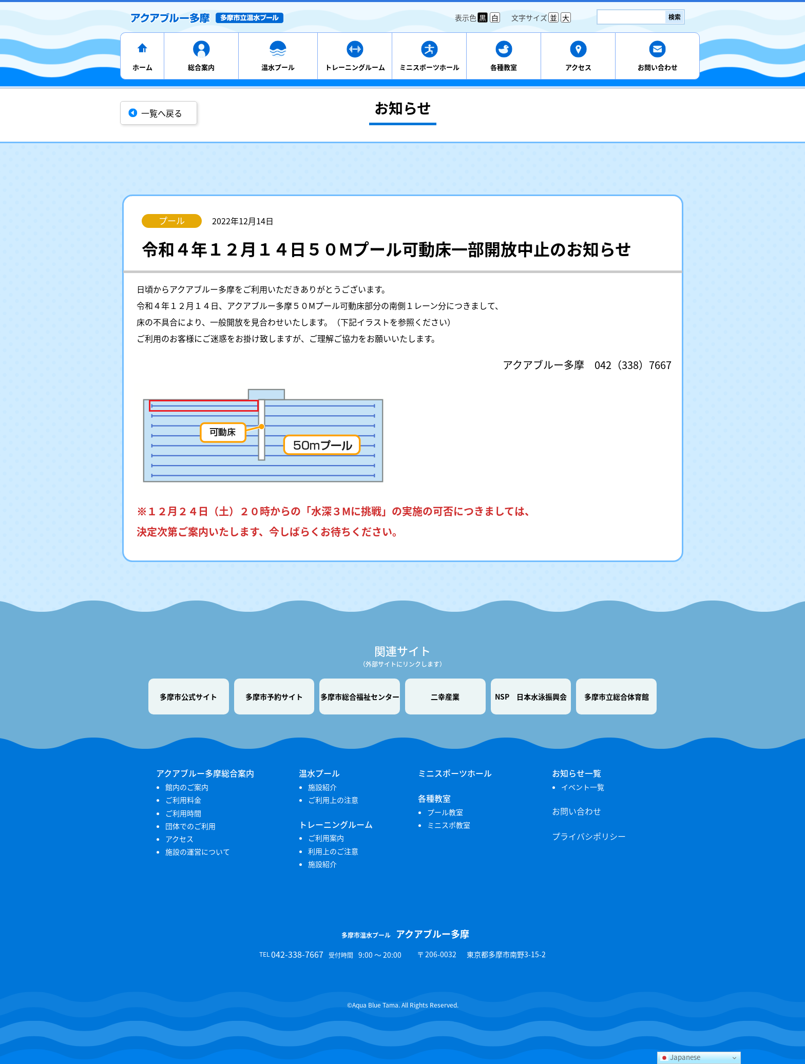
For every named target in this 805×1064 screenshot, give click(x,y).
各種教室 (503, 67)
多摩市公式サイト (188, 696)
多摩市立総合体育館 (616, 696)
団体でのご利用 (190, 826)
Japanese (680, 1057)
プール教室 (445, 812)
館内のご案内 (186, 787)
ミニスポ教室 (448, 825)
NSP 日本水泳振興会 (531, 696)
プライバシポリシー (589, 836)
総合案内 (201, 67)
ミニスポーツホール (429, 67)
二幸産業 (445, 696)
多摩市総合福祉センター (359, 696)
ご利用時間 (183, 813)
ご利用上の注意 (333, 800)
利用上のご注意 (333, 851)
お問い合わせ (658, 67)
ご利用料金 (183, 800)
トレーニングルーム (355, 67)
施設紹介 (322, 787)
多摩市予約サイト (274, 696)
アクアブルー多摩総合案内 (205, 773)
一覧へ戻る (161, 113)
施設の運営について (197, 851)
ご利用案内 (326, 838)
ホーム (142, 67)
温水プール (278, 67)
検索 (674, 17)
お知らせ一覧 (576, 773)
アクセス (578, 67)
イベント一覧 (582, 787)
